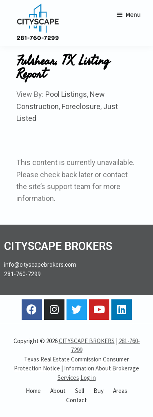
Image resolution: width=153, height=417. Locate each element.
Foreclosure (81, 106)
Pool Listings (66, 94)
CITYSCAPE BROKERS (87, 341)
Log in (88, 377)
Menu (133, 14)
